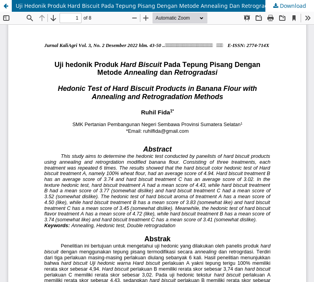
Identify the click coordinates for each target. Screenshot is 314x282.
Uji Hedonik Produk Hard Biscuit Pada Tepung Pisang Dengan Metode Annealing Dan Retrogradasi (146, 5)
